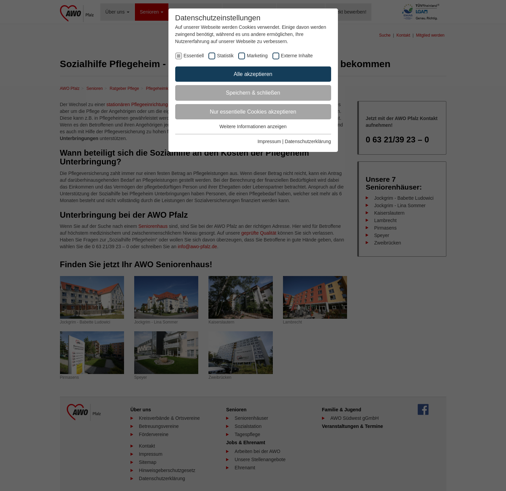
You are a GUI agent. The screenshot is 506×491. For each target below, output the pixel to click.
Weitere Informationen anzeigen (252, 126)
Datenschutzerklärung (308, 141)
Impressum (269, 141)
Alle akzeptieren (253, 74)
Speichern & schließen (253, 93)
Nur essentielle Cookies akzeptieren (253, 112)
